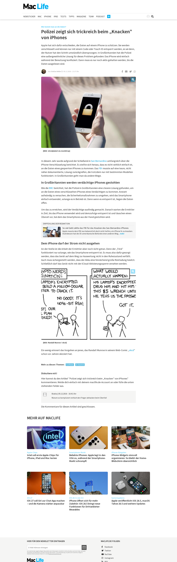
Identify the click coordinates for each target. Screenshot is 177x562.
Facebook (107, 547)
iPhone (47, 16)
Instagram (108, 558)
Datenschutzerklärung (54, 554)
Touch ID (81, 365)
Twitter (106, 550)
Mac (40, 16)
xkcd (131, 350)
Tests (63, 16)
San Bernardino (99, 160)
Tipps (71, 16)
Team (91, 16)
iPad (56, 16)
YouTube (107, 554)
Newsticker (29, 16)
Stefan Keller (56, 71)
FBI (100, 168)
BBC (51, 188)
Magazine (81, 16)
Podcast (100, 16)
